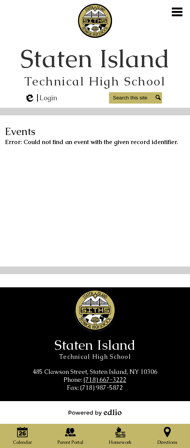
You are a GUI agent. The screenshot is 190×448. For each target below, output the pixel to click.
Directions (167, 436)
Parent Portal (70, 436)
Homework (120, 436)
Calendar (22, 436)
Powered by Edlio (95, 412)
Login (40, 98)
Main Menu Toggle (177, 12)
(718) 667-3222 (105, 380)
